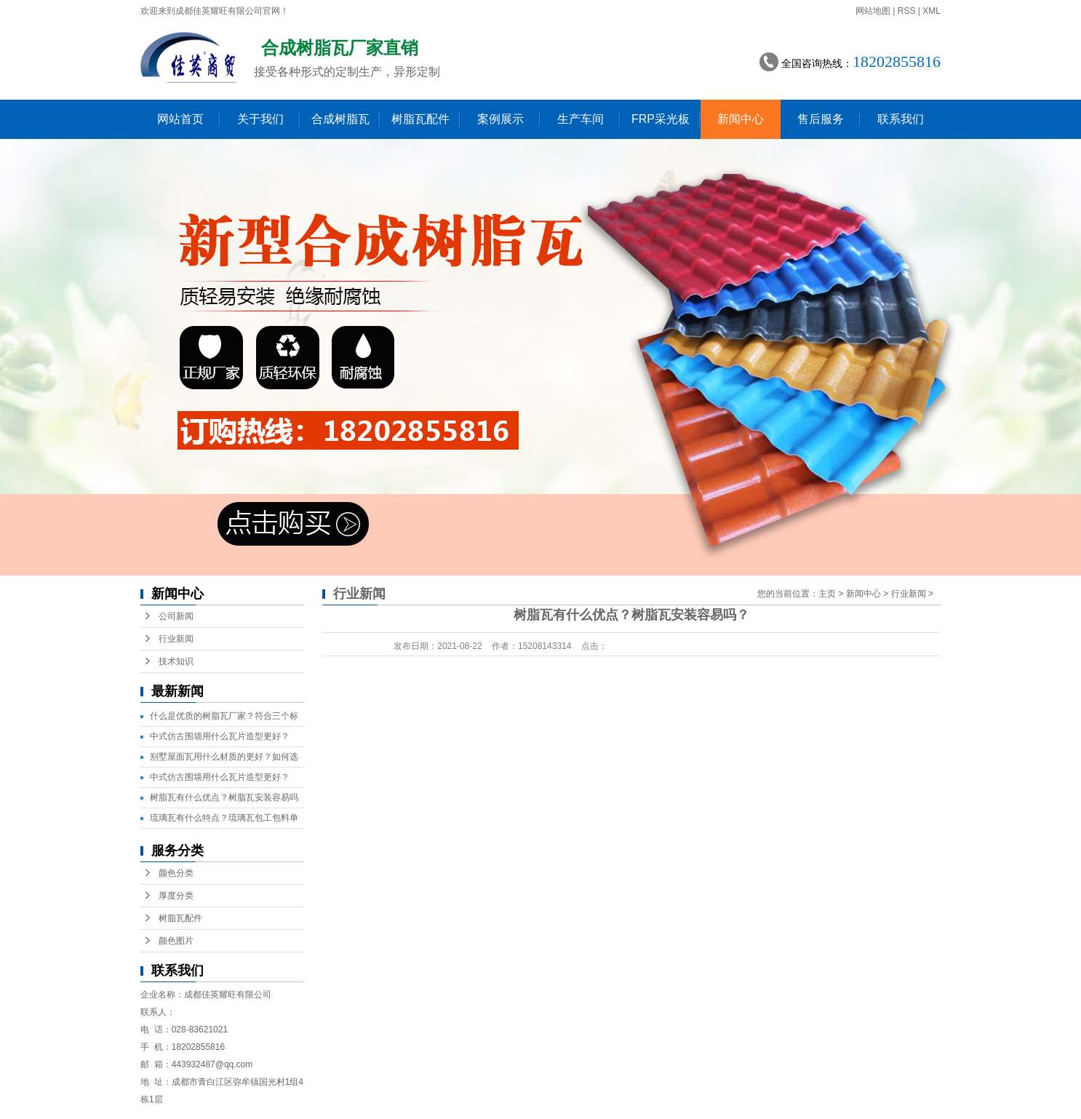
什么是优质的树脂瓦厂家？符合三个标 (224, 716)
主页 (827, 594)
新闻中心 (740, 119)
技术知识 (176, 661)
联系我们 (900, 119)
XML (931, 11)
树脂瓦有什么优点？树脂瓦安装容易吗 (224, 797)
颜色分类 (176, 873)
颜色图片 (176, 941)
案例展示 (500, 119)
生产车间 (580, 119)
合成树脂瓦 (340, 119)
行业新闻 (176, 639)
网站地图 (872, 11)
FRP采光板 (660, 119)
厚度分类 (176, 896)
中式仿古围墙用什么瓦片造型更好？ (220, 736)
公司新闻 (176, 616)
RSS (907, 11)
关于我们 (260, 119)
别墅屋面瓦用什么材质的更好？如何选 (224, 757)
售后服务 (820, 119)
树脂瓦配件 (420, 119)
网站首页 (180, 119)
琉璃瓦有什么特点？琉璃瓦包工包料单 (224, 818)
